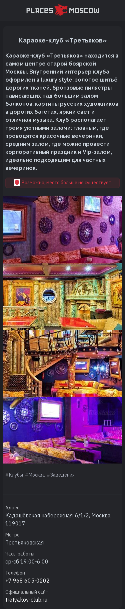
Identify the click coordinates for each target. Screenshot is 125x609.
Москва (37, 475)
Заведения (62, 475)
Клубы (16, 475)
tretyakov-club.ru (26, 599)
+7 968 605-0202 (27, 580)
